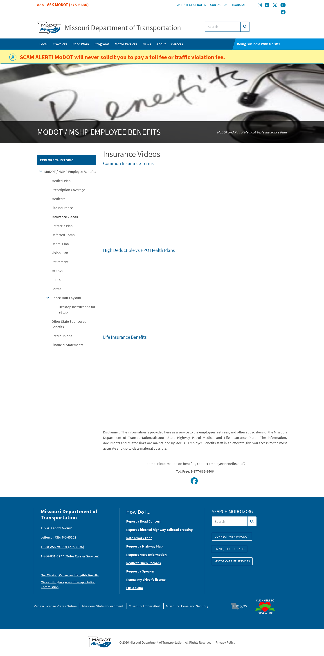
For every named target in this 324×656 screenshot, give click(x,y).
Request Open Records (143, 563)
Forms (56, 288)
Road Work (80, 44)
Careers (177, 44)
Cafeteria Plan (62, 225)
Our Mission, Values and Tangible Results (70, 575)
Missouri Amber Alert (144, 606)
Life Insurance (62, 207)
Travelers (60, 44)
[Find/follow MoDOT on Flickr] (267, 5)
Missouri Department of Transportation (123, 27)
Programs (101, 44)
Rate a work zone (139, 538)
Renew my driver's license (146, 579)
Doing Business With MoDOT (258, 44)
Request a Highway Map (144, 546)
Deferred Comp (63, 234)
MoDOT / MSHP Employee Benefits (70, 171)
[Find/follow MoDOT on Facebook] (283, 12)
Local (43, 44)
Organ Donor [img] (267, 597)
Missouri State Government (102, 606)
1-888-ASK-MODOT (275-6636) (62, 547)
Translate (240, 5)
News (146, 44)
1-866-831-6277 (52, 556)
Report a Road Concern (143, 521)
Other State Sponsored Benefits (69, 324)
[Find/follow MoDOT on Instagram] (260, 5)
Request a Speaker (140, 571)
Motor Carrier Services (232, 561)
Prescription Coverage (68, 189)
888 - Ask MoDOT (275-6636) (63, 4)
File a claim (134, 588)
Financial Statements (67, 345)
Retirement (60, 261)
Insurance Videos (65, 216)
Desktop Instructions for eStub (77, 309)
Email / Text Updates (190, 5)
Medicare (58, 198)
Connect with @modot (232, 536)
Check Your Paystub (66, 297)
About (161, 44)
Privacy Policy (225, 642)
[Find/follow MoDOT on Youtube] (283, 5)
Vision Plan (60, 252)
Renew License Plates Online (55, 606)
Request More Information (146, 554)
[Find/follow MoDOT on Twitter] (274, 5)
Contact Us (218, 5)
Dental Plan (60, 243)
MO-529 (57, 270)
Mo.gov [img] (241, 606)
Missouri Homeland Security (187, 606)
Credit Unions (62, 336)
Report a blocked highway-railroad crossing (159, 529)
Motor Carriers (126, 44)
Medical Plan (61, 180)
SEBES (56, 279)
